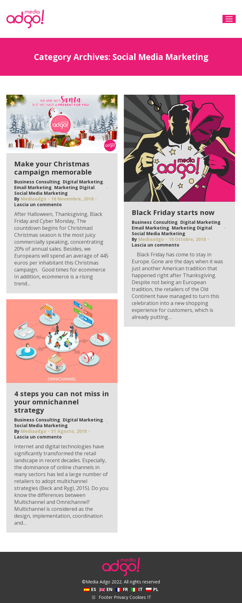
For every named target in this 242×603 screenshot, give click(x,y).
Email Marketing (33, 187)
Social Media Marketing (41, 193)
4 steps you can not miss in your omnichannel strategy (61, 402)
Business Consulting (37, 182)
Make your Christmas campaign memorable (53, 167)
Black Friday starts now (173, 212)
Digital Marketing (83, 182)
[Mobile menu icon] (229, 19)
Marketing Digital (74, 187)
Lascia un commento (38, 204)
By (30, 199)
